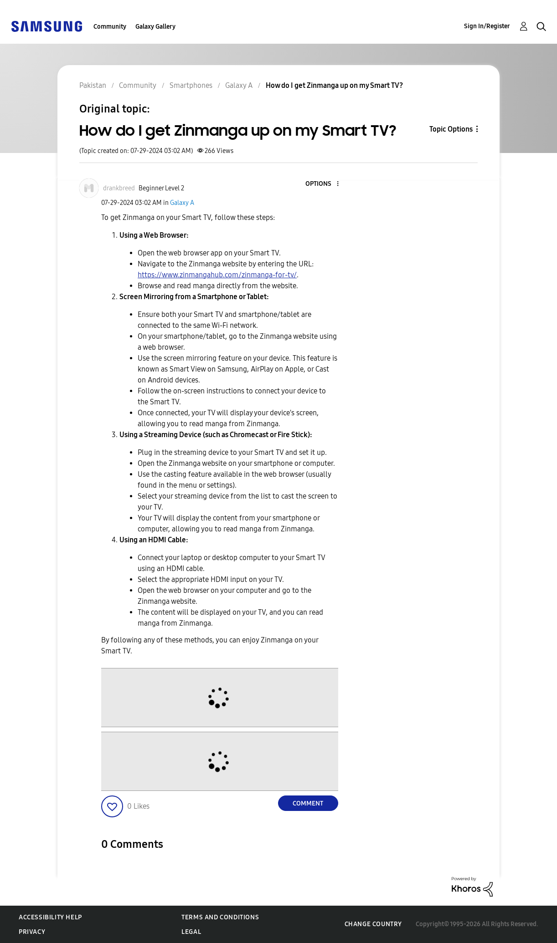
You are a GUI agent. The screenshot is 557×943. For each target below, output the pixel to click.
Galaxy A (182, 203)
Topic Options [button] (451, 129)
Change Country (373, 924)
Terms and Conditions (220, 917)
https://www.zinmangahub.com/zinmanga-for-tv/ (217, 274)
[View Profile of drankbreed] (119, 188)
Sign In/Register (487, 26)
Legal (191, 932)
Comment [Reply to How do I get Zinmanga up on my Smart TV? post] (308, 803)
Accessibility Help (50, 917)
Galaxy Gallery (155, 27)
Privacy (32, 932)
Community (109, 27)
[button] (322, 184)
